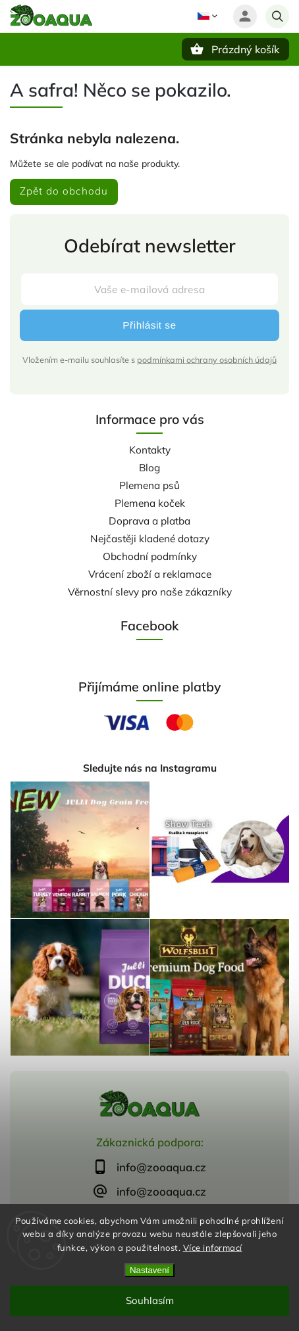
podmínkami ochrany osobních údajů (207, 359)
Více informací (212, 1247)
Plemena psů (149, 485)
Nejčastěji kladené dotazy (149, 538)
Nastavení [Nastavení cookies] (149, 1270)
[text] (149, 1167)
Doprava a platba (149, 521)
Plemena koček (150, 503)
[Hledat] (277, 16)
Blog (149, 467)
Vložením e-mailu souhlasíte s (149, 359)
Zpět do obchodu (64, 191)
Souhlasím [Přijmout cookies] (150, 1300)
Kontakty (150, 450)
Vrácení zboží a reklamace (149, 574)
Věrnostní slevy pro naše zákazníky (150, 592)
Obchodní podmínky (150, 556)
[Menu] (18, 48)
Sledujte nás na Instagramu (150, 768)
